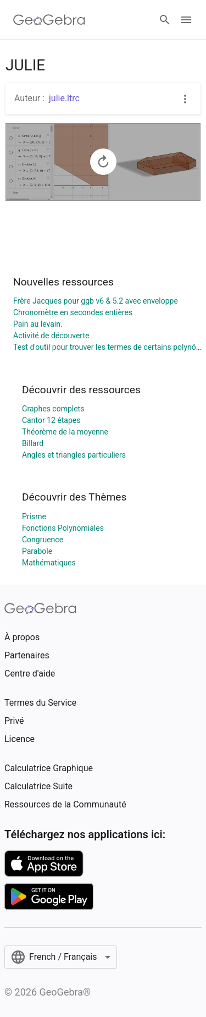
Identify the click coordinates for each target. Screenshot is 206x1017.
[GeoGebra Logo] (49, 19)
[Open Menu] (186, 19)
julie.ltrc (64, 98)
